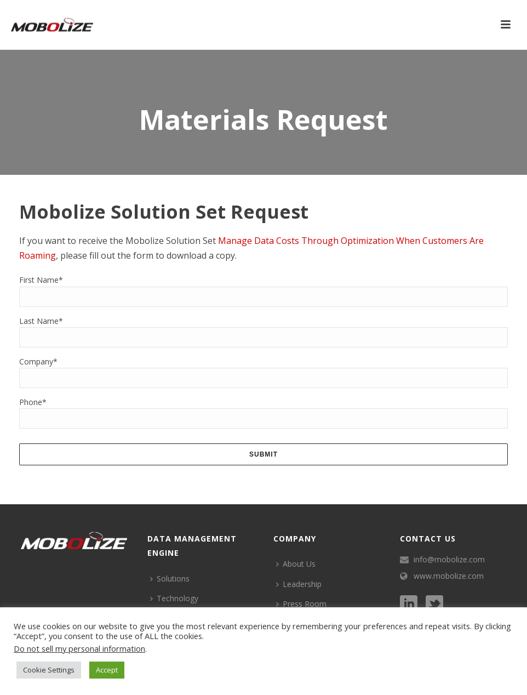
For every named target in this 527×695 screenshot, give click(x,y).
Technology (174, 598)
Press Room (301, 604)
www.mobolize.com (449, 576)
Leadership (299, 584)
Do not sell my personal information (79, 648)
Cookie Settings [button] (49, 670)
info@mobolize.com (449, 560)
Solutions (170, 578)
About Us (296, 564)
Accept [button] (107, 670)
